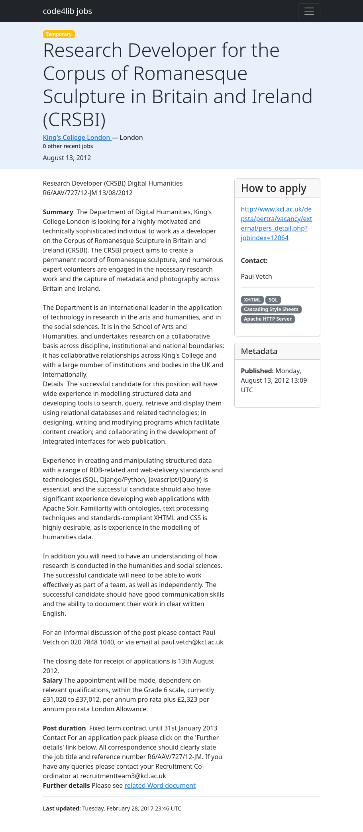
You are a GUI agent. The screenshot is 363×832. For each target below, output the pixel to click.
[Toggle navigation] (309, 11)
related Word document (160, 785)
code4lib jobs (67, 11)
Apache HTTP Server (268, 318)
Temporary (59, 34)
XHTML (252, 299)
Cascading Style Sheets (271, 309)
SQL (273, 299)
